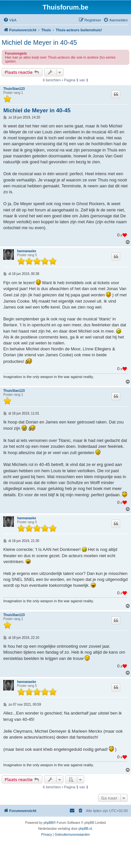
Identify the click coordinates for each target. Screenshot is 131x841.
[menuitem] (9, 20)
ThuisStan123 (14, 89)
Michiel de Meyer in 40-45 (39, 42)
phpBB (48, 823)
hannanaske (26, 251)
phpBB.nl (85, 828)
